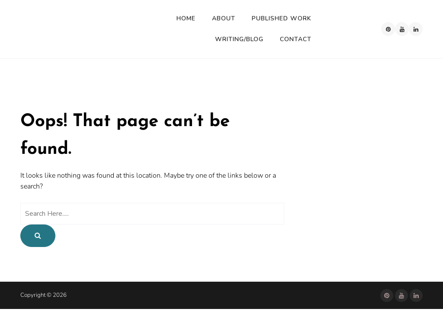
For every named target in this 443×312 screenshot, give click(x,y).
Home (186, 18)
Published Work (281, 18)
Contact (295, 39)
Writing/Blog (239, 39)
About (223, 18)
